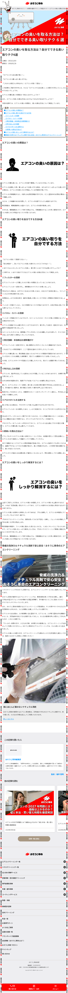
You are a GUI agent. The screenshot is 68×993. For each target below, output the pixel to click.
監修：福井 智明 (57, 774)
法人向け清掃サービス (34, 872)
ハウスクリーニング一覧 (34, 867)
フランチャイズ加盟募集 (10, 936)
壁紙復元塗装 (6, 906)
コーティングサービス (34, 894)
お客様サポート (7, 923)
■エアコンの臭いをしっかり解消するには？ (19, 132)
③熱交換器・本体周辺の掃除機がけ (17, 121)
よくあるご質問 (7, 927)
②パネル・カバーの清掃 (13, 118)
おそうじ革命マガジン (18, 8)
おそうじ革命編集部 (13, 759)
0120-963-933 (36, 965)
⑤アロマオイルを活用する (14, 127)
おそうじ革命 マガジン (10, 945)
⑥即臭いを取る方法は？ (13, 129)
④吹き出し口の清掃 (11, 124)
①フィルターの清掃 (11, 116)
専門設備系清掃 (34, 883)
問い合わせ (6, 954)
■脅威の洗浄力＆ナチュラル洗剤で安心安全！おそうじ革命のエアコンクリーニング (33, 135)
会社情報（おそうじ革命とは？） (13, 941)
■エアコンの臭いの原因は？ (14, 110)
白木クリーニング (8, 912)
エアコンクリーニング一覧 (34, 861)
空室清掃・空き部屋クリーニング (34, 878)
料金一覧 (5, 919)
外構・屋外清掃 (34, 889)
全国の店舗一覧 (7, 932)
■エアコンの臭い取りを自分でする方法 (17, 113)
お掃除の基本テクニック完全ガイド (37, 8)
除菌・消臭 (6, 900)
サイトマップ (6, 949)
